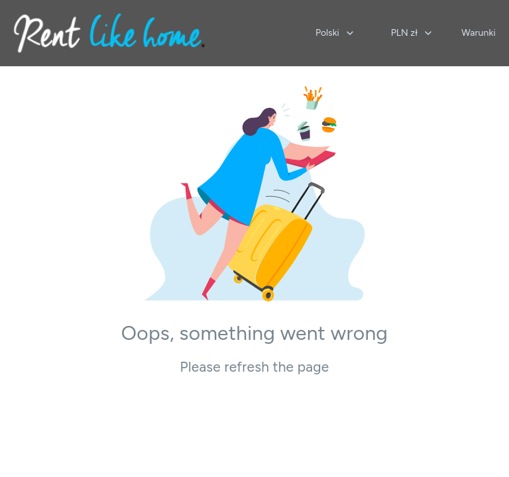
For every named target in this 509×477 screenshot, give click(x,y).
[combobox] (335, 33)
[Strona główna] (109, 33)
